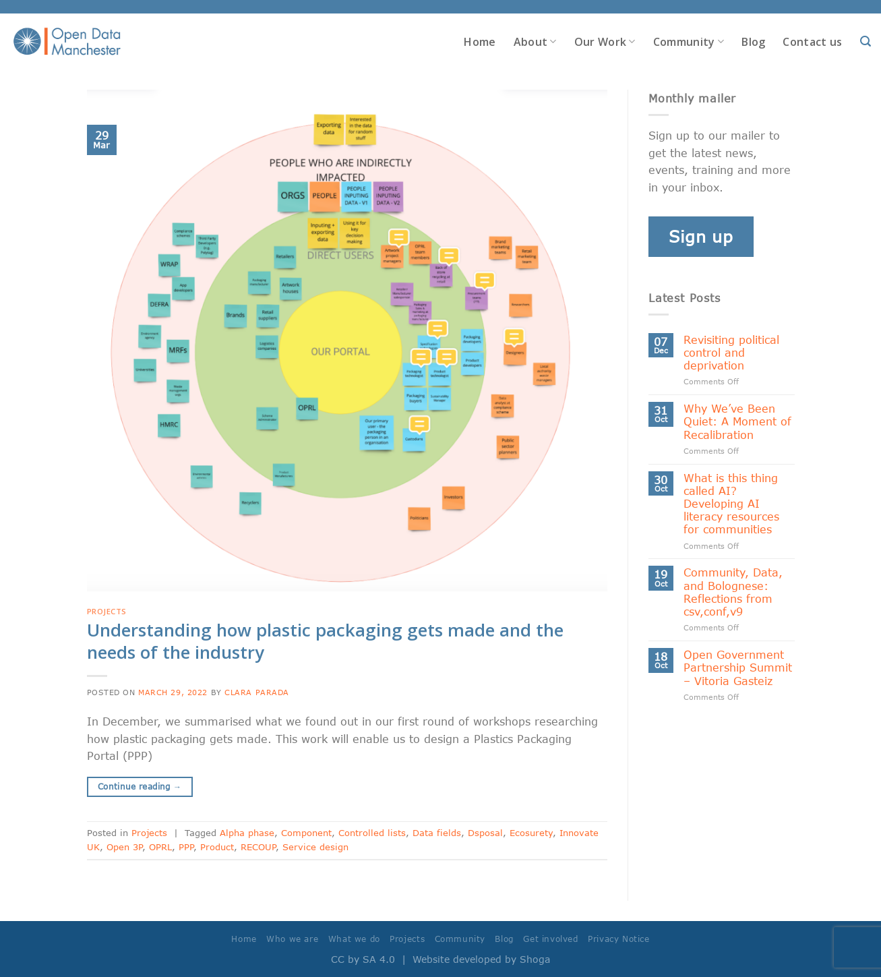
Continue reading (140, 786)
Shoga (535, 959)
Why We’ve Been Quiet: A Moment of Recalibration (737, 421)
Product (217, 846)
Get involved (550, 939)
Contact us (812, 41)
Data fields (437, 832)
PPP (186, 846)
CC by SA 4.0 (363, 959)
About (535, 41)
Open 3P (124, 846)
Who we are (292, 939)
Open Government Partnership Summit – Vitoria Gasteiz (737, 667)
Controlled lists (372, 832)
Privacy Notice (619, 939)
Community (688, 41)
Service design (315, 846)
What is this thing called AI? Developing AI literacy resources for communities (731, 503)
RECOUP (258, 846)
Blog (753, 41)
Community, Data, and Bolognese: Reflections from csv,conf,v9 (733, 592)
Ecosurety (531, 832)
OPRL (160, 846)
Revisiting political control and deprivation (731, 352)
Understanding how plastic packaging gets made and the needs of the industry (325, 641)
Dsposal (485, 832)
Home (479, 41)
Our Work (605, 41)
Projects (107, 611)
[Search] (865, 41)
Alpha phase (247, 832)
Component (306, 832)
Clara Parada (256, 692)
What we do (354, 939)
